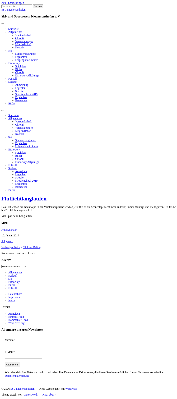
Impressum (14, 297)
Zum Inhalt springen (12, 2)
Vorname (10, 339)
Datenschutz (15, 293)
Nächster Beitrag (32, 247)
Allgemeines (15, 31)
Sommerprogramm (25, 53)
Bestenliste (21, 100)
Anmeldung (21, 84)
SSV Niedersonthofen (13, 9)
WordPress (71, 388)
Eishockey (14, 63)
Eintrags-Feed (16, 316)
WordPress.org (16, 323)
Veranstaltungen (24, 41)
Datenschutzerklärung (17, 375)
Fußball (12, 78)
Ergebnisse (21, 56)
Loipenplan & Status (26, 59)
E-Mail (10, 351)
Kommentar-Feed (18, 319)
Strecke (19, 91)
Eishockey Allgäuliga (27, 75)
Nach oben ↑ (49, 394)
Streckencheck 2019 (26, 94)
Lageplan (20, 87)
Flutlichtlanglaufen (23, 198)
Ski (10, 50)
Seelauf (12, 81)
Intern (11, 300)
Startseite (13, 28)
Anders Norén (30, 394)
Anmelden (14, 313)
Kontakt (19, 47)
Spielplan (20, 66)
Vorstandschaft (23, 35)
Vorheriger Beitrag (11, 247)
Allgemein (7, 241)
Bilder (18, 69)
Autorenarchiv (9, 229)
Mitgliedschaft (23, 44)
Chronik (19, 38)
